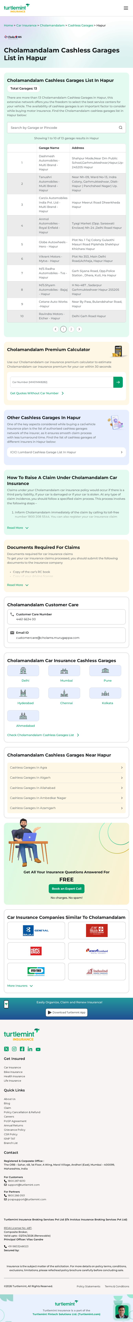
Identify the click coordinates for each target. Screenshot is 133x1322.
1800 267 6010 (16, 1180)
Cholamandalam (52, 25)
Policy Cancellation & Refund (22, 1112)
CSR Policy (10, 1134)
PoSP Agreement (15, 1121)
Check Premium (118, 382)
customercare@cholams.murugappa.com (47, 638)
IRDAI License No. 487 (17, 1228)
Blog (7, 1103)
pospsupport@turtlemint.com (27, 1199)
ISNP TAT (9, 1138)
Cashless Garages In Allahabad (66, 788)
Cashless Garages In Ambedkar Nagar (66, 798)
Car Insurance (26, 25)
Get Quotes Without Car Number (37, 393)
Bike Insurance (13, 1072)
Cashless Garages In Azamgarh (66, 808)
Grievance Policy (14, 1129)
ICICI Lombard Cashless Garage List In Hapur (66, 452)
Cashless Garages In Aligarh (66, 777)
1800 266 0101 (16, 1195)
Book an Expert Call (66, 888)
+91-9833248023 (18, 1246)
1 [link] (63, 329)
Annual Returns (13, 1125)
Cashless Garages (81, 25)
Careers (9, 1116)
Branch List (11, 1143)
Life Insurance (12, 1080)
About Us (9, 1099)
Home (8, 25)
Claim (7, 1107)
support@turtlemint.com (24, 1184)
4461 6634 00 (26, 619)
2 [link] (71, 329)
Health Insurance (14, 1076)
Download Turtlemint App (66, 1013)
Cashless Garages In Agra (66, 767)
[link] (55, 329)
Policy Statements (88, 1286)
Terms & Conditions (117, 1286)
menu (126, 8)
